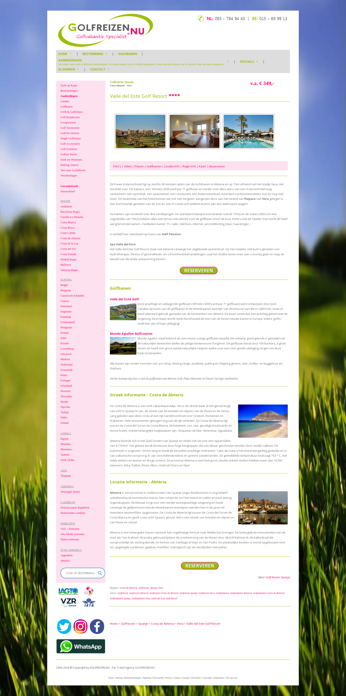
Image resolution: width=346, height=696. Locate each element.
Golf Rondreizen (70, 117)
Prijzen (139, 166)
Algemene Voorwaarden (153, 678)
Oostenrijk (66, 369)
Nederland (66, 364)
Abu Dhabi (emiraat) (72, 534)
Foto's (117, 166)
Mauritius (66, 449)
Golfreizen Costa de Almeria (164, 593)
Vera (160, 587)
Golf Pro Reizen (69, 133)
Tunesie (65, 454)
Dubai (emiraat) (69, 539)
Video (128, 166)
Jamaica (65, 560)
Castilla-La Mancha (71, 217)
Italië (63, 338)
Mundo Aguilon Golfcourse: (131, 333)
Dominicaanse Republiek (74, 507)
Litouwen (65, 354)
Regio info (189, 166)
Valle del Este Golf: (125, 299)
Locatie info (172, 166)
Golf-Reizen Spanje (277, 577)
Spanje (153, 587)
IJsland (64, 422)
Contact (100, 69)
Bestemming (95, 54)
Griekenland (67, 322)
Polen (63, 375)
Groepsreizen (68, 122)
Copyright (206, 678)
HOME (65, 54)
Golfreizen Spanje (188, 593)
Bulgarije (65, 290)
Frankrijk (65, 316)
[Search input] (81, 573)
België (64, 285)
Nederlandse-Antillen (72, 512)
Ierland (64, 332)
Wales (63, 417)
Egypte (64, 438)
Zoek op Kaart (68, 85)
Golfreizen (144, 587)
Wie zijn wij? (231, 678)
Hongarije (66, 327)
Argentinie (66, 555)
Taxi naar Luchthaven (72, 170)
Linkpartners (218, 678)
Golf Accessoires (70, 143)
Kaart (202, 166)
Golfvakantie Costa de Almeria (268, 593)
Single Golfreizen (70, 138)
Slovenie (65, 391)
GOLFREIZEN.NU (145, 668)
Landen (64, 101)
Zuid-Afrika (67, 459)
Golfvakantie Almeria (241, 593)
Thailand (65, 475)
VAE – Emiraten (69, 528)
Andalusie (66, 206)
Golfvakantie (222, 593)
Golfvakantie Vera (141, 598)
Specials (249, 61)
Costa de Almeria (128, 587)
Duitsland (66, 306)
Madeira (65, 359)
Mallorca (65, 264)
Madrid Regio (68, 259)
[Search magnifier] (100, 573)
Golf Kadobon (68, 149)
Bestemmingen (69, 90)
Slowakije (66, 396)
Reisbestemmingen (132, 678)
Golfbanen (127, 54)
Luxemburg (67, 348)
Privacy (168, 678)
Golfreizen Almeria (138, 593)
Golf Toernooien (69, 127)
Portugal (65, 380)
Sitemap (119, 678)
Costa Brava (67, 227)
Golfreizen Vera (206, 593)
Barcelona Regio (70, 211)
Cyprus (64, 301)
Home (111, 678)
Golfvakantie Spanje (120, 598)
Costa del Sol (68, 248)
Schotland (66, 385)
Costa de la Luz (69, 243)
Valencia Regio (69, 270)
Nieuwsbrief (67, 191)
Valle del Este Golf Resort (164, 598)
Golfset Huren (68, 154)
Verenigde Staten (70, 491)
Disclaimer (196, 678)
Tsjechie (65, 407)
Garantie (186, 678)
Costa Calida (67, 233)
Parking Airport (69, 164)
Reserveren (217, 166)
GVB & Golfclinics (71, 111)
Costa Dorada (68, 254)
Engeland (65, 311)
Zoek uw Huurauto (71, 159)
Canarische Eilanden (72, 295)
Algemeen (68, 69)
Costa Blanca (68, 222)
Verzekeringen (68, 175)
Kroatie (64, 343)
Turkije (64, 412)
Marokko (65, 444)
